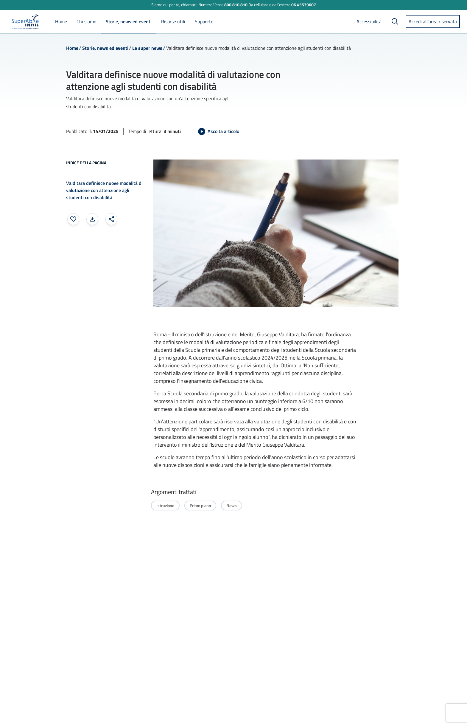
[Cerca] (395, 21)
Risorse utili (173, 21)
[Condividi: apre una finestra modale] (111, 219)
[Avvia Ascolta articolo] (218, 131)
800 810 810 (235, 4)
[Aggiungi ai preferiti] (73, 219)
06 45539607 (303, 4)
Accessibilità (369, 21)
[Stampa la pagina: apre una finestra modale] (92, 219)
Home (61, 21)
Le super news (147, 48)
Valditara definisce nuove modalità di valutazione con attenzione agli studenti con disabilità (104, 190)
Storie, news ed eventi (129, 21)
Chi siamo (86, 21)
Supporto (204, 21)
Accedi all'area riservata (433, 21)
